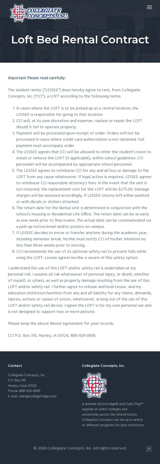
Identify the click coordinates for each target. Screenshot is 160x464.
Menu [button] (147, 7)
